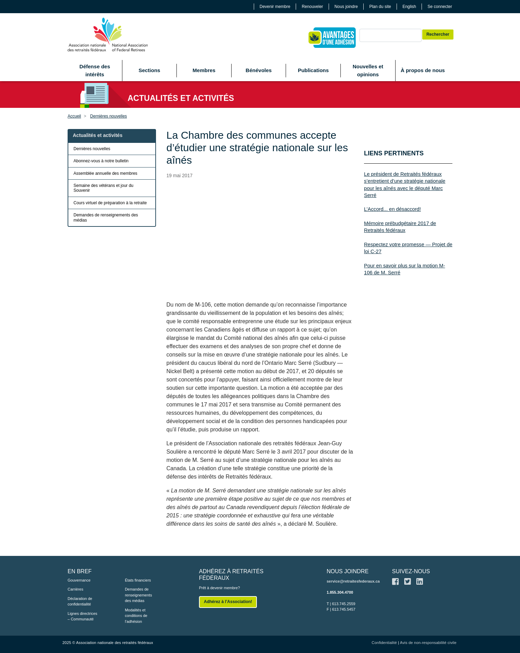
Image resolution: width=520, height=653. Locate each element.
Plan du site (380, 6)
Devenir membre (275, 6)
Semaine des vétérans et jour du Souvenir (103, 188)
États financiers (138, 580)
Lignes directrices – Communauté (82, 616)
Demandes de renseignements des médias (105, 217)
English (409, 6)
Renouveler (312, 6)
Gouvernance (79, 580)
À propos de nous (423, 70)
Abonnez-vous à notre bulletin (101, 160)
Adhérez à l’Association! (228, 601)
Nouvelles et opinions (368, 70)
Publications (313, 70)
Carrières (75, 589)
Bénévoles (259, 70)
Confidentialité (384, 643)
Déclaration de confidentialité (80, 601)
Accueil (74, 116)
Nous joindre (346, 6)
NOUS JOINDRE (348, 571)
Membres (204, 70)
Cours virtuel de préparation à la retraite (110, 202)
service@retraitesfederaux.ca (353, 581)
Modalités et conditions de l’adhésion (136, 616)
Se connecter (439, 6)
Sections (150, 70)
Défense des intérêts (94, 70)
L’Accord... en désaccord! (392, 209)
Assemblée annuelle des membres (105, 173)
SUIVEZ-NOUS (411, 571)
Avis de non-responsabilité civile (428, 643)
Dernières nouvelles (108, 116)
